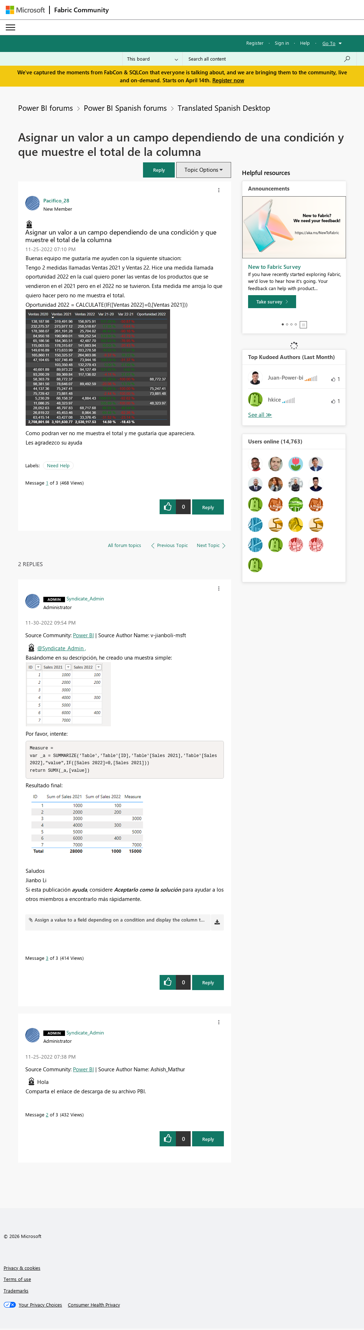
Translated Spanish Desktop (224, 107)
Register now (228, 80)
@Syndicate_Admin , (61, 648)
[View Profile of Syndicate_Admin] (85, 598)
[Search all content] (269, 59)
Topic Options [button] (201, 169)
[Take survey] (272, 301)
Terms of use (17, 1280)
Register (255, 43)
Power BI (83, 635)
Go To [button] (328, 43)
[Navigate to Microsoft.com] (25, 10)
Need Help (58, 465)
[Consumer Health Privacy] (94, 1306)
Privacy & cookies (22, 1269)
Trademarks (16, 1292)
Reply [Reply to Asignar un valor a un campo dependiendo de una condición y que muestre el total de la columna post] (208, 507)
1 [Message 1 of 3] (47, 483)
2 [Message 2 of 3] (47, 1116)
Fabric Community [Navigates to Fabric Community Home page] (81, 9)
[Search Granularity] (152, 59)
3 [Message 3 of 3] (47, 959)
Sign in (282, 43)
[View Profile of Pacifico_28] (56, 200)
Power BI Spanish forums (125, 107)
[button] (159, 169)
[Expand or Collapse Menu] (10, 27)
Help (305, 43)
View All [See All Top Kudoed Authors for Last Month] (260, 415)
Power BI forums (45, 107)
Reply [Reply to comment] (208, 984)
